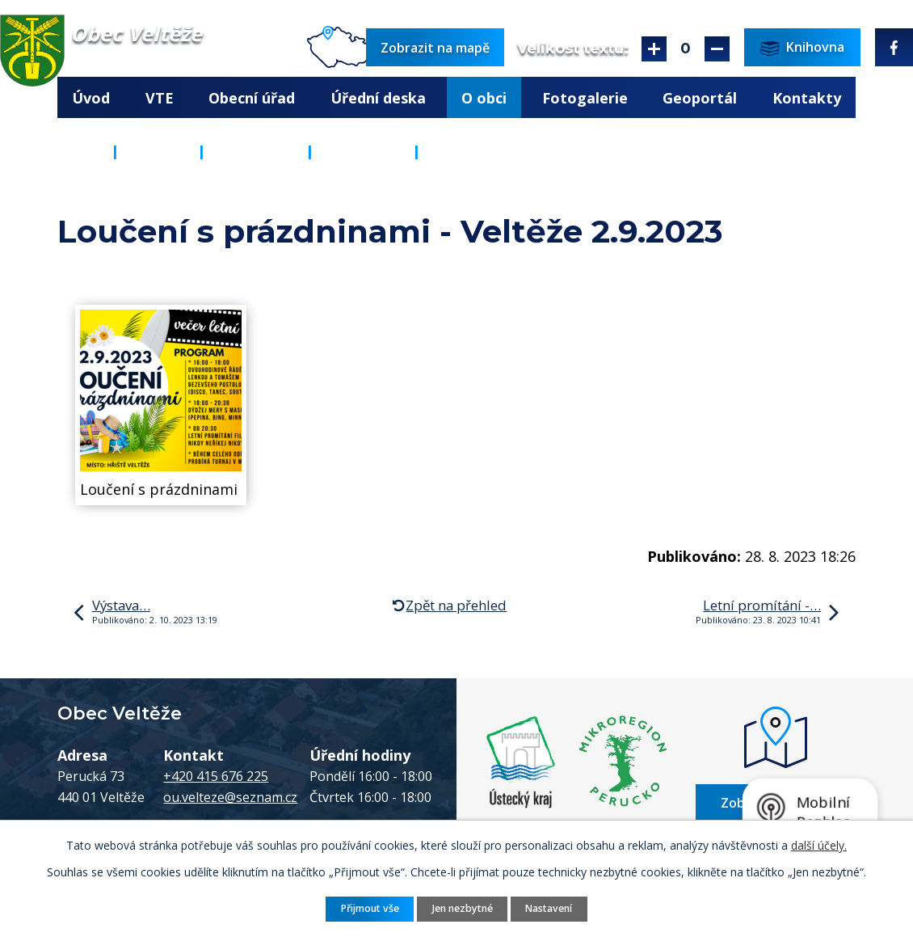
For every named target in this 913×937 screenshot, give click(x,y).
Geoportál (700, 98)
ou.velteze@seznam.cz (230, 797)
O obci (484, 98)
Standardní (685, 48)
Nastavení (548, 908)
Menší (717, 48)
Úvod (91, 98)
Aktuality (363, 151)
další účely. (819, 845)
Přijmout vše (370, 908)
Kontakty (806, 98)
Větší (654, 48)
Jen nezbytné (462, 908)
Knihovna (256, 151)
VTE (159, 98)
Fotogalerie (585, 98)
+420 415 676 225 (215, 776)
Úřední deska (378, 98)
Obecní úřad (251, 98)
